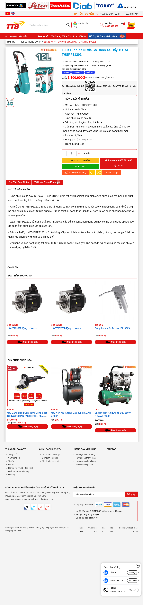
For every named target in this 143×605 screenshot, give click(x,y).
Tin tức (71, 36)
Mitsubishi (12, 325)
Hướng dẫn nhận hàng (86, 461)
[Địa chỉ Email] (105, 494)
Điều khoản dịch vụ (84, 464)
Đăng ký (131, 494)
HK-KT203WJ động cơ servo (22, 328)
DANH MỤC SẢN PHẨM (18, 36)
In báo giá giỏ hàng (75, 172)
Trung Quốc (78, 72)
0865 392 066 (111, 26)
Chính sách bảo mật (51, 454)
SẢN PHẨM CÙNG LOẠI (20, 360)
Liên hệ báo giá (111, 172)
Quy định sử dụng (50, 458)
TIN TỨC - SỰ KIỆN (84, 14)
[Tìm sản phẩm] (49, 25)
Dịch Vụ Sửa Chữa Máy (18, 471)
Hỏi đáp (82, 36)
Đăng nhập (132, 14)
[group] (32, 72)
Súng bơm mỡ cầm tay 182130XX (112, 328)
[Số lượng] (71, 153)
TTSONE (99, 325)
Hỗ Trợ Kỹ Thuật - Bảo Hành (103, 36)
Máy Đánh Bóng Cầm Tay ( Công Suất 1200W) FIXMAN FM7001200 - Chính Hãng (27, 416)
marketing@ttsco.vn (44, 499)
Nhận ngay (133, 573)
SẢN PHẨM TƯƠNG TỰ (20, 275)
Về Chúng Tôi (58, 36)
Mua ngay (80, 166)
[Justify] (68, 25)
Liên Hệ (11, 475)
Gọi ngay (132, 590)
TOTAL (66, 72)
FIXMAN (10, 409)
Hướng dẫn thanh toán (86, 458)
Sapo (19, 531)
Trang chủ (43, 36)
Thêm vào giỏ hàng (80, 160)
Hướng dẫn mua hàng (85, 454)
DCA (97, 409)
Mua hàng (133, 581)
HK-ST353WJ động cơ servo (66, 328)
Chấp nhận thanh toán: (85, 504)
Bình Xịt (90, 72)
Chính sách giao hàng (51, 461)
